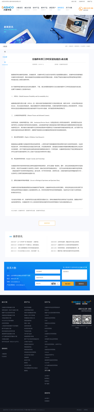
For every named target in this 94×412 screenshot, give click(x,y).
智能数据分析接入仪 (29, 318)
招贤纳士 (47, 381)
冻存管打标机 (27, 365)
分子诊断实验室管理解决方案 (9, 336)
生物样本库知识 (39, 210)
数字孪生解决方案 (6, 328)
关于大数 (70, 9)
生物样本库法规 (29, 210)
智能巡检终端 (27, 347)
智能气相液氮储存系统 (30, 312)
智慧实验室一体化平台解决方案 (10, 310)
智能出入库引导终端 (29, 315)
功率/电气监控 (28, 333)
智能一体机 (27, 323)
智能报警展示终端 (29, 336)
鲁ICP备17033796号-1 (31, 410)
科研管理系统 (5, 323)
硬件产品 (45, 9)
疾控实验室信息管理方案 (8, 331)
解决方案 (74, 1)
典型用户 (53, 9)
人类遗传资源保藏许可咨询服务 (10, 326)
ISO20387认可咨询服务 (8, 320)
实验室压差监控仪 (29, 344)
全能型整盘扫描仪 (29, 310)
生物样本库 (82, 1)
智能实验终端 (27, 320)
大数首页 (20, 9)
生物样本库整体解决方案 (8, 307)
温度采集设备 (27, 326)
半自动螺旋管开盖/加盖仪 (30, 368)
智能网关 (26, 357)
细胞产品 (89, 1)
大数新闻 (8, 46)
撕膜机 (26, 370)
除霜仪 (26, 362)
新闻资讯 (62, 9)
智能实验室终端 (28, 349)
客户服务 (47, 383)
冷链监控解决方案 (6, 318)
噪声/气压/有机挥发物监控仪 (31, 339)
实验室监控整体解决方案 (8, 315)
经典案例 (47, 401)
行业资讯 (21, 46)
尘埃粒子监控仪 (28, 341)
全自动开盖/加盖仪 (29, 355)
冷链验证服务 (5, 339)
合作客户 (47, 375)
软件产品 (37, 9)
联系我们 (47, 378)
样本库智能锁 (27, 307)
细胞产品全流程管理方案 (8, 312)
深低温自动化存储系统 (30, 352)
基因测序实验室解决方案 (8, 333)
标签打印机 (27, 360)
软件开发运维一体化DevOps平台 (10, 341)
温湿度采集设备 (28, 328)
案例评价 (47, 393)
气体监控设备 (27, 331)
